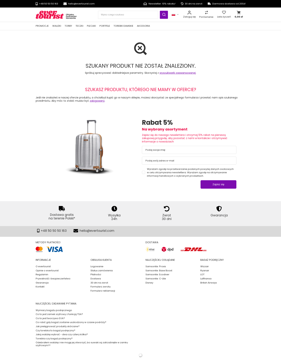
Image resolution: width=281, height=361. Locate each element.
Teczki (79, 26)
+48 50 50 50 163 (48, 3)
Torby (68, 26)
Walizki (56, 26)
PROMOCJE (42, 26)
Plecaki (91, 26)
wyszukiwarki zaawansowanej (177, 73)
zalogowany (97, 101)
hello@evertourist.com (81, 3)
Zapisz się (218, 184)
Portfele (104, 26)
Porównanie (206, 17)
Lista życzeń (224, 16)
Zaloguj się (189, 16)
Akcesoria (143, 26)
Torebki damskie (123, 26)
